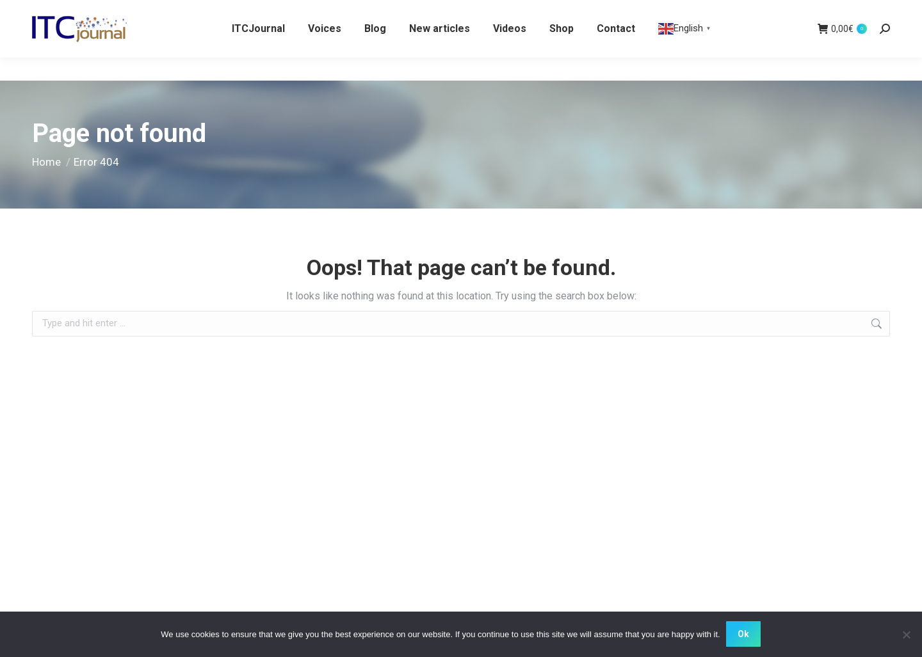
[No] (906, 634)
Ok (744, 634)
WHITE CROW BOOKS (78, 12)
